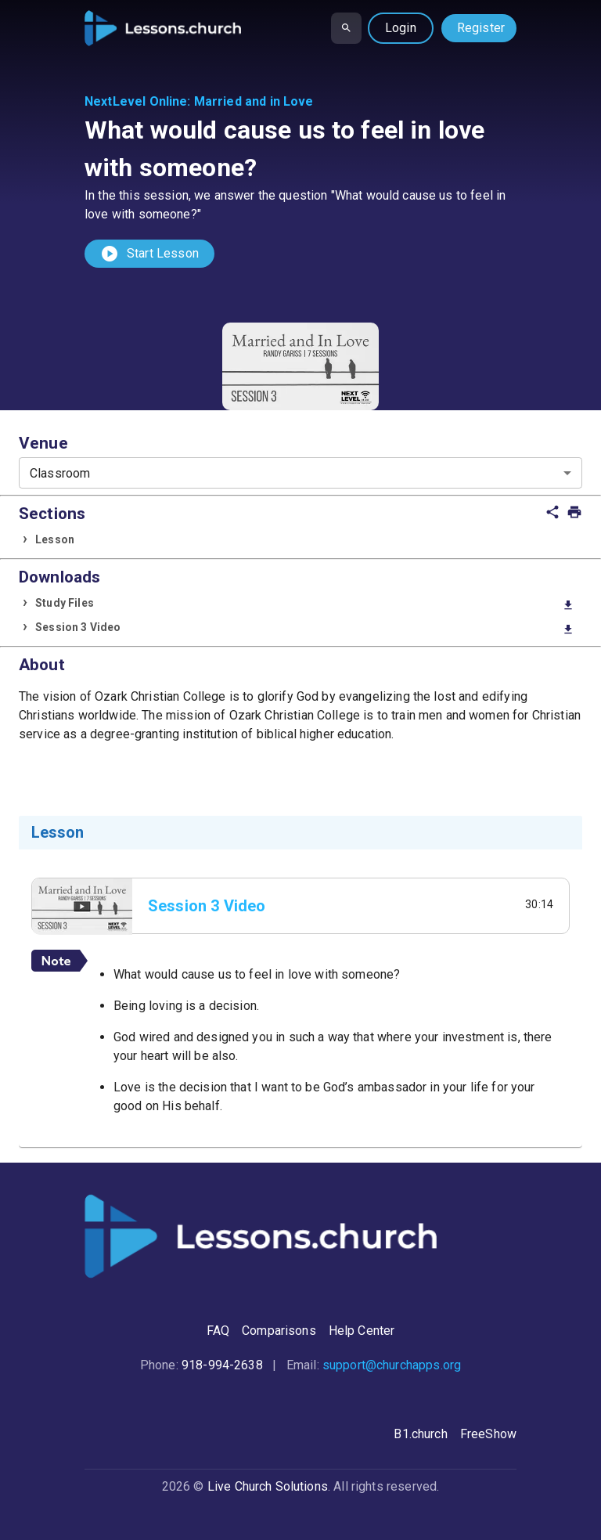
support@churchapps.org (391, 1365)
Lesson (54, 539)
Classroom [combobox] (60, 473)
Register (481, 27)
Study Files (304, 604)
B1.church (420, 1433)
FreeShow (488, 1433)
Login (400, 27)
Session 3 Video (304, 628)
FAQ (218, 1330)
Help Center (362, 1330)
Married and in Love (254, 101)
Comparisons (279, 1330)
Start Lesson (149, 253)
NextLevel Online (136, 101)
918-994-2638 (222, 1365)
